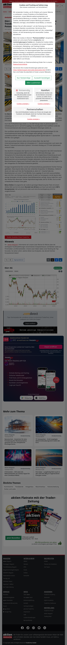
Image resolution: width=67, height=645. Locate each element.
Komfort (45, 90)
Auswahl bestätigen (42, 78)
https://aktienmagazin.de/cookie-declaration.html (29, 70)
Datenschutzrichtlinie (20, 64)
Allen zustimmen (33, 83)
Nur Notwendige (23, 78)
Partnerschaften (35, 109)
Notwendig (24, 90)
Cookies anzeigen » (23, 104)
